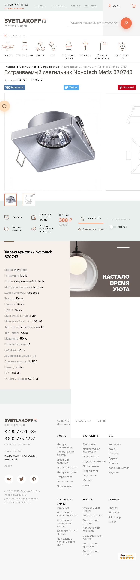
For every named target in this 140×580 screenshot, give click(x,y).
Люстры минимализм (65, 446)
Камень (113, 449)
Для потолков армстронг (91, 451)
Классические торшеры (91, 529)
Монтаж (122, 226)
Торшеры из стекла (90, 553)
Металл (87, 480)
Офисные (63, 507)
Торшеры (88, 499)
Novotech (20, 270)
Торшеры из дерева (90, 522)
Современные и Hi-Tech (67, 532)
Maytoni (113, 507)
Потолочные (65, 481)
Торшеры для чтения (91, 509)
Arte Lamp (115, 517)
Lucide (113, 521)
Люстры (62, 436)
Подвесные (64, 486)
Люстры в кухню (67, 472)
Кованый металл (119, 468)
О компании (59, 5)
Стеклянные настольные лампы (64, 523)
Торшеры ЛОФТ (93, 515)
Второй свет (64, 477)
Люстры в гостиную (63, 461)
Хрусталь (114, 472)
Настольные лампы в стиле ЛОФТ (66, 541)
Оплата (75, 5)
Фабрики (114, 499)
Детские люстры (67, 467)
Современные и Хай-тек (93, 537)
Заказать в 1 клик (93, 229)
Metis (24, 276)
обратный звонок (14, 8)
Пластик (114, 453)
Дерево (114, 458)
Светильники (91, 436)
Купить (91, 219)
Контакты (41, 5)
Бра (111, 436)
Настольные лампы (65, 501)
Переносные (91, 456)
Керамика (115, 444)
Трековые (89, 444)
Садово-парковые (94, 461)
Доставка (91, 5)
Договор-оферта (14, 498)
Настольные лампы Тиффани (67, 514)
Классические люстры (66, 454)
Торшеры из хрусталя (90, 545)
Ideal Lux (114, 512)
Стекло (113, 463)
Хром (86, 485)
